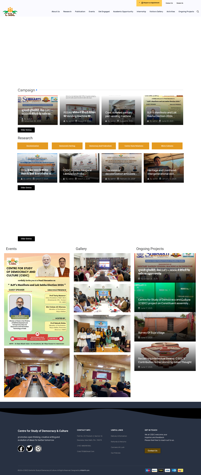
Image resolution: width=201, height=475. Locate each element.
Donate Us (180, 3)
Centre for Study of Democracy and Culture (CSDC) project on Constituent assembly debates (164, 303)
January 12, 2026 (169, 179)
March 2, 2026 (84, 179)
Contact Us (169, 3)
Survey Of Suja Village (151, 332)
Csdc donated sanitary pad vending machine (119, 114)
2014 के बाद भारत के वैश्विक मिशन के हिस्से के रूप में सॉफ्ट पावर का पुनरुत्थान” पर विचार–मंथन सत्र (37, 173)
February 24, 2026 (127, 179)
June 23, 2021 (167, 121)
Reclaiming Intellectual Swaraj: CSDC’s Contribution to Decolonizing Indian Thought (165, 360)
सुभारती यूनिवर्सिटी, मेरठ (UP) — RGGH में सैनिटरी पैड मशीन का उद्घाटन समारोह (37, 114)
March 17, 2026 (42, 179)
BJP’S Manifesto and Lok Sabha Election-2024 (161, 114)
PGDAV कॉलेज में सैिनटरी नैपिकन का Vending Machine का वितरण (80, 116)
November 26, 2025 (32, 121)
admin (29, 119)
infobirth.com (84, 470)
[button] (198, 11)
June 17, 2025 (146, 308)
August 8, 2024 (84, 121)
